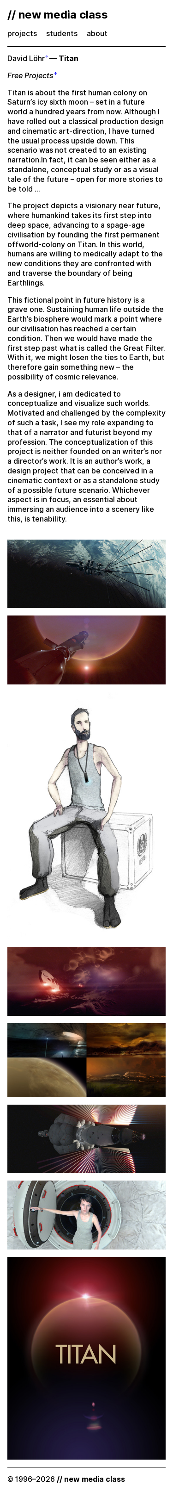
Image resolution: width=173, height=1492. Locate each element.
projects (22, 33)
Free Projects (30, 75)
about (97, 33)
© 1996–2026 (66, 1479)
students (62, 33)
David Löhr (26, 58)
